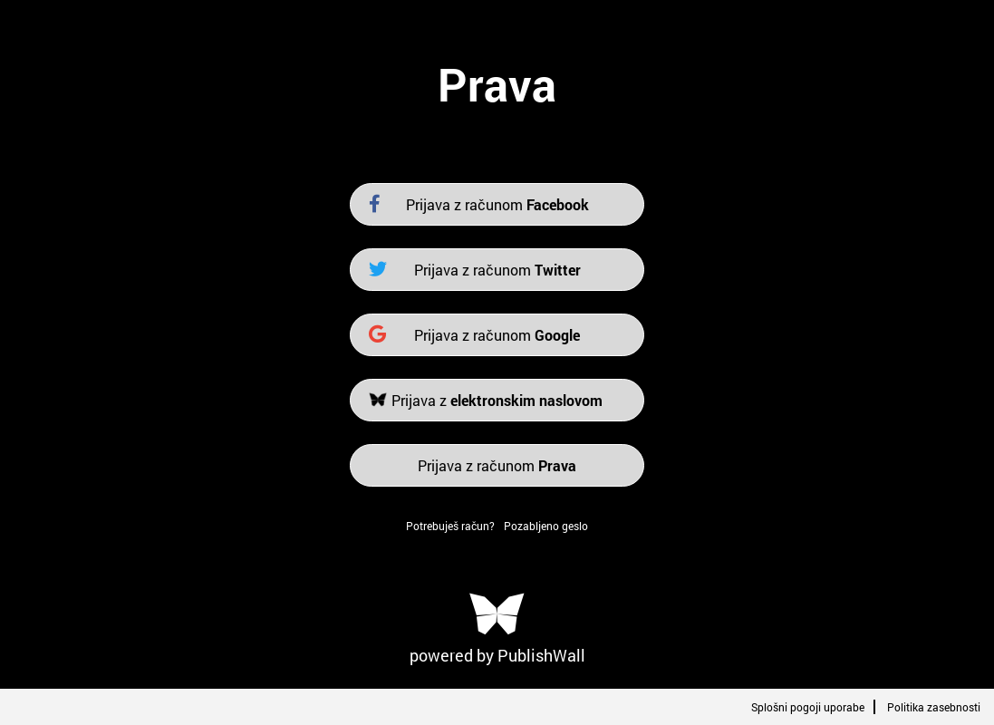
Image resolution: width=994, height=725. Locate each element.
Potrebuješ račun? (450, 525)
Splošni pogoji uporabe (807, 707)
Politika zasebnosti (933, 707)
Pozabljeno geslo (546, 525)
